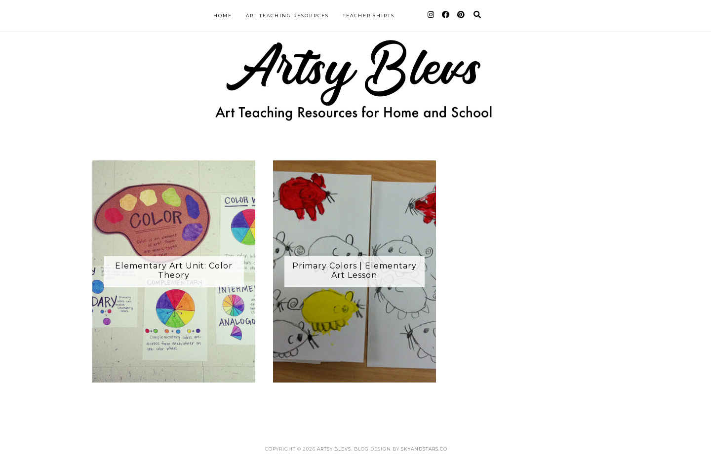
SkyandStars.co (424, 449)
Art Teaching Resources (287, 15)
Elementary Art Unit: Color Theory (174, 270)
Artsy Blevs (334, 449)
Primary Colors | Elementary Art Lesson (354, 270)
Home (222, 15)
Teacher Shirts (369, 15)
